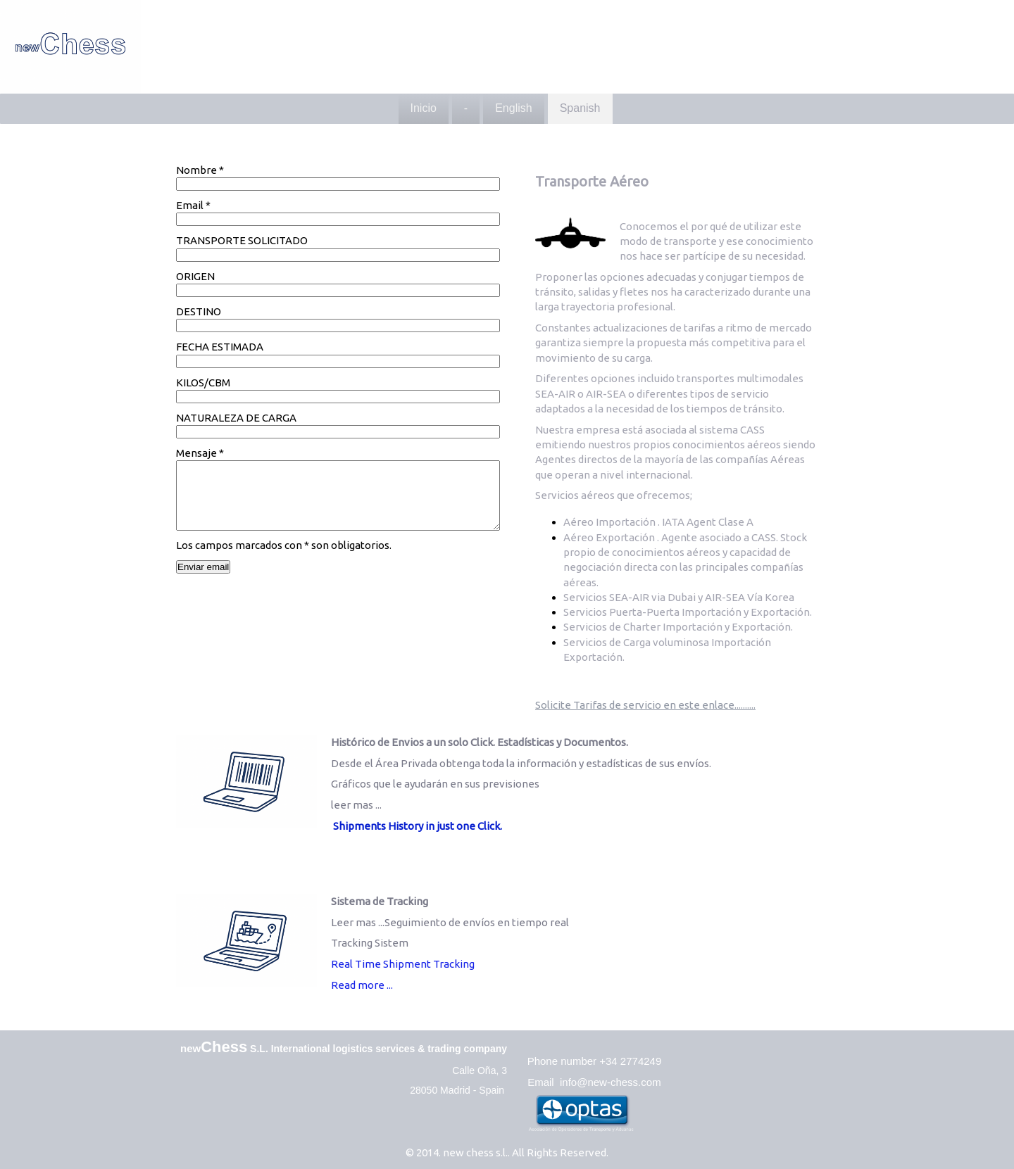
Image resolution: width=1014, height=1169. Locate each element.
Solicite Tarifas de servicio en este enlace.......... (645, 705)
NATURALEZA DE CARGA (236, 418)
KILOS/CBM (203, 382)
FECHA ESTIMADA (219, 347)
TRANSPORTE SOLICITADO (242, 240)
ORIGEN (195, 276)
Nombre (200, 170)
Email (193, 205)
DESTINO (198, 311)
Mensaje (200, 453)
